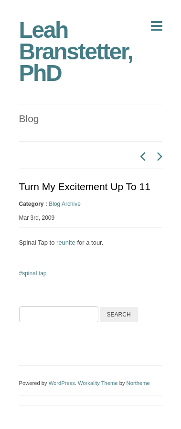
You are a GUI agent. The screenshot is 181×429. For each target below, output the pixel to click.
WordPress (62, 383)
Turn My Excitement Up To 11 (84, 186)
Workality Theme (98, 383)
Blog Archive (65, 204)
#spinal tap (33, 273)
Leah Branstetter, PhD (76, 51)
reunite (65, 242)
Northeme (138, 383)
